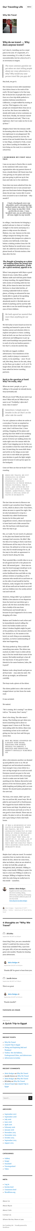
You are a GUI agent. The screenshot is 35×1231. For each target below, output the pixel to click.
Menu (29, 7)
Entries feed (9, 1187)
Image (7, 1161)
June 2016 (8, 1122)
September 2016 (11, 1117)
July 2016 (8, 1119)
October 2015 (9, 1138)
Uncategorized (10, 1166)
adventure (18, 910)
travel (4, 912)
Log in (7, 1184)
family (29, 910)
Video (7, 1169)
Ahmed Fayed (10, 1084)
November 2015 (10, 1135)
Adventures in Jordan (12, 1058)
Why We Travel (10, 1042)
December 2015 (10, 1132)
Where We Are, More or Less (13, 1219)
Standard (8, 1164)
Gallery (5, 910)
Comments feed (10, 1190)
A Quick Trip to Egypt (12, 1045)
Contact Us (7, 1215)
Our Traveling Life (13, 7)
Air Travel (24, 910)
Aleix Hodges (9, 908)
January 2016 (9, 1130)
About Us (6, 1201)
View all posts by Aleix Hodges (18, 901)
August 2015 (9, 1143)
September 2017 (10, 1114)
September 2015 (11, 1140)
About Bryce (7, 1206)
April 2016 (8, 1125)
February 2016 (10, 1127)
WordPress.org (10, 1192)
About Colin (7, 1210)
